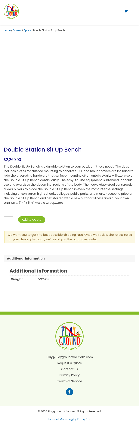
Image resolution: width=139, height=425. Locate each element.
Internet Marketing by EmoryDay (69, 419)
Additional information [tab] (26, 258)
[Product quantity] (8, 219)
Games (17, 30)
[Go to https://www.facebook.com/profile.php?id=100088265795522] (69, 392)
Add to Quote (32, 219)
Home (7, 30)
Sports (27, 30)
